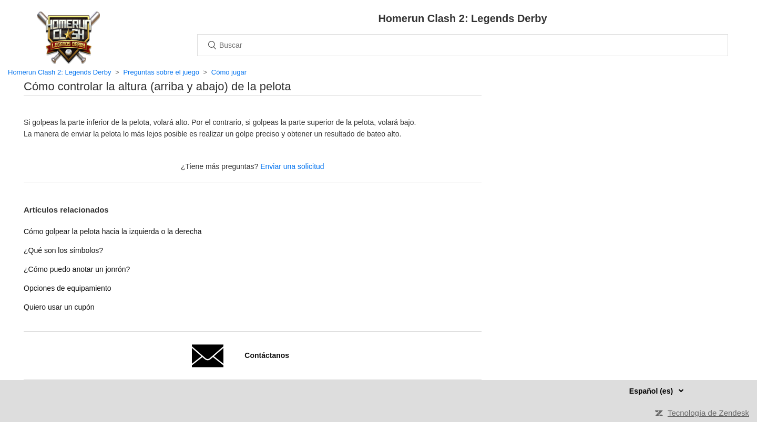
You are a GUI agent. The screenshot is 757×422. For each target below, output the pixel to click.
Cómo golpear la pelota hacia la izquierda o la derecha (113, 231)
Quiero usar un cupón (59, 307)
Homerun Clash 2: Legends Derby (59, 72)
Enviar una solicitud (292, 166)
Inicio (68, 38)
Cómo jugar (229, 72)
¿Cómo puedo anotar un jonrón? (77, 269)
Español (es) (652, 391)
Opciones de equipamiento (67, 288)
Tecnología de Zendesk (708, 412)
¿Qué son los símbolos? (63, 250)
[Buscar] (463, 45)
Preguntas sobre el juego (161, 72)
